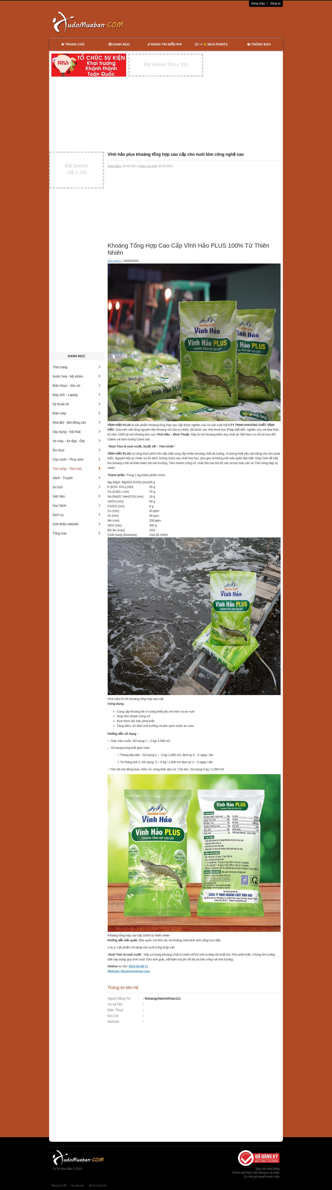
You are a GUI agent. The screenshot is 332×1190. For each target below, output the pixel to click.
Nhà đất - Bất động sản (77, 422)
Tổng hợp (77, 533)
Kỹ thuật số (77, 404)
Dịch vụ (77, 515)
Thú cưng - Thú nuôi (77, 469)
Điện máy (77, 413)
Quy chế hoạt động (267, 1168)
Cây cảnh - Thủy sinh (77, 459)
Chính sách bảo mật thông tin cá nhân (256, 1172)
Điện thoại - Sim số (77, 385)
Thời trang (77, 367)
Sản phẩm (114, 261)
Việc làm (77, 496)
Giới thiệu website (77, 524)
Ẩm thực (77, 450)
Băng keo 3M (58, 1185)
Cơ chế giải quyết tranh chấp (261, 1176)
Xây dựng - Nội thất (77, 432)
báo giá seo (77, 1185)
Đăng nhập (258, 3)
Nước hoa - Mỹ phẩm (77, 376)
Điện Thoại (115, 1010)
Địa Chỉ (113, 1016)
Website (113, 1021)
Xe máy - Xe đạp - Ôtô (77, 441)
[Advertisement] (215, 21)
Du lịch (77, 487)
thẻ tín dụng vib (97, 1185)
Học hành (77, 505)
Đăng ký (275, 3)
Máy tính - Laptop (77, 395)
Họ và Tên (115, 1004)
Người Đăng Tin (119, 998)
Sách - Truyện (77, 478)
